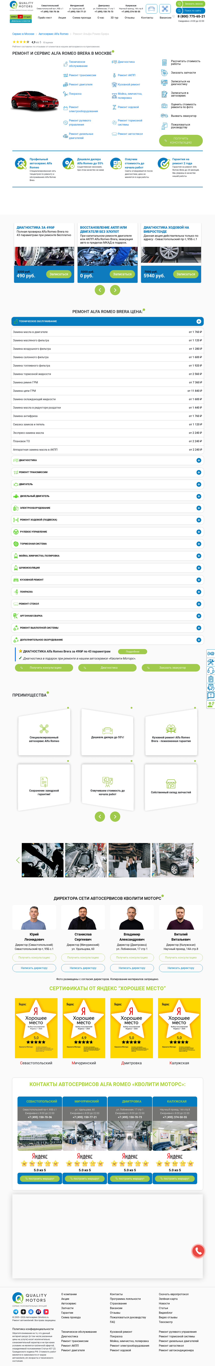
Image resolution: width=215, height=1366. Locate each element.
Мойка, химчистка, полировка (130, 95)
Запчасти (67, 1308)
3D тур (114, 17)
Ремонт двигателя (80, 84)
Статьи (163, 1308)
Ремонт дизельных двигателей (81, 136)
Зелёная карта (168, 1298)
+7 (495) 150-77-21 (77, 11)
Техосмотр (166, 1322)
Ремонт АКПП (126, 75)
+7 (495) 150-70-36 (50, 11)
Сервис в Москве (23, 34)
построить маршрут (41, 1178)
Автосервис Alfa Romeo (53, 34)
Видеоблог (166, 1312)
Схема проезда (82, 17)
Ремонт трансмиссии (82, 75)
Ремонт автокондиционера (176, 1350)
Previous (100, 290)
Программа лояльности (125, 1298)
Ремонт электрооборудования (83, 109)
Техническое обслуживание (78, 64)
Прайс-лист (45, 17)
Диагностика (126, 61)
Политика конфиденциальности (33, 1329)
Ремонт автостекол (130, 134)
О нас (100, 17)
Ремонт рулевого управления (80, 122)
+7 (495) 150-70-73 (104, 11)
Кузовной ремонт (129, 84)
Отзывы (130, 17)
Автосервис (68, 1303)
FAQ (112, 1322)
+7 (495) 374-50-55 (131, 11)
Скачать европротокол (174, 1294)
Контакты (147, 17)
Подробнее (132, 651)
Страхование (118, 1303)
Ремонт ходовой (128, 107)
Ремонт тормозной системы (130, 122)
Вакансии (165, 17)
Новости (164, 1303)
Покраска (75, 93)
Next (115, 290)
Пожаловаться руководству (128, 1317)
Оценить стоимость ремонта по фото (183, 106)
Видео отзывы (168, 1317)
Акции (62, 17)
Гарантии (67, 1312)
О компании (69, 1294)
